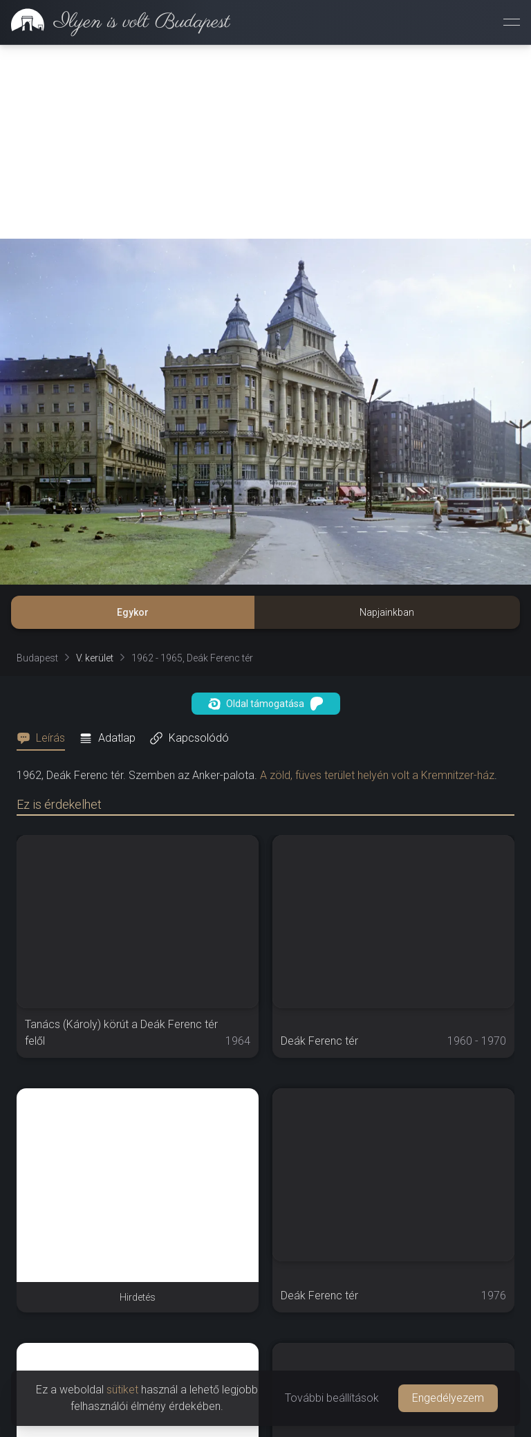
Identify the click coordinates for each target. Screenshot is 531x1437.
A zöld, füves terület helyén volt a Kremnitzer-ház (377, 775)
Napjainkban (387, 612)
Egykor (133, 612)
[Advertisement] (265, 142)
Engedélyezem (448, 1397)
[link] (115, 22)
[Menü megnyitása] (511, 22)
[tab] (45, 738)
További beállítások (332, 1397)
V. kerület (94, 657)
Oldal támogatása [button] (266, 704)
